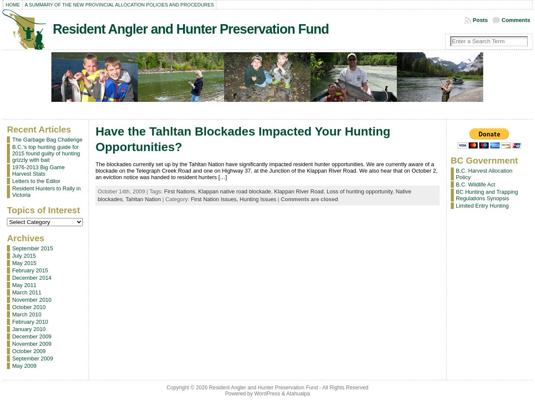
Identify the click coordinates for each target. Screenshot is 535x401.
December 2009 (31, 336)
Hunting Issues (258, 199)
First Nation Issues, (215, 199)
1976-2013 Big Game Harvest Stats (38, 170)
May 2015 (24, 263)
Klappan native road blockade (234, 191)
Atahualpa (298, 394)
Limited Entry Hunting (482, 205)
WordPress (267, 394)
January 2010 (29, 329)
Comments (516, 20)
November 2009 (31, 344)
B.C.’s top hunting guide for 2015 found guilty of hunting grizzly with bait (46, 153)
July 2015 (24, 256)
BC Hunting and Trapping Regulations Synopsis (487, 195)
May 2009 (24, 366)
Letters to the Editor (36, 181)
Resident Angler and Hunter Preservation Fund (191, 29)
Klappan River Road (299, 191)
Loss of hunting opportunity (359, 191)
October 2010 (29, 307)
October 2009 (29, 351)
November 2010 (31, 300)
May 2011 (24, 285)
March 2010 (26, 314)
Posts (480, 20)
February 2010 (30, 322)
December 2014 (31, 278)
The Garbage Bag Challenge (47, 139)
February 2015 (30, 270)
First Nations (179, 191)
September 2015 (32, 248)
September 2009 (32, 358)
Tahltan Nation (143, 199)
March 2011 (26, 292)
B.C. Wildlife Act (475, 184)
